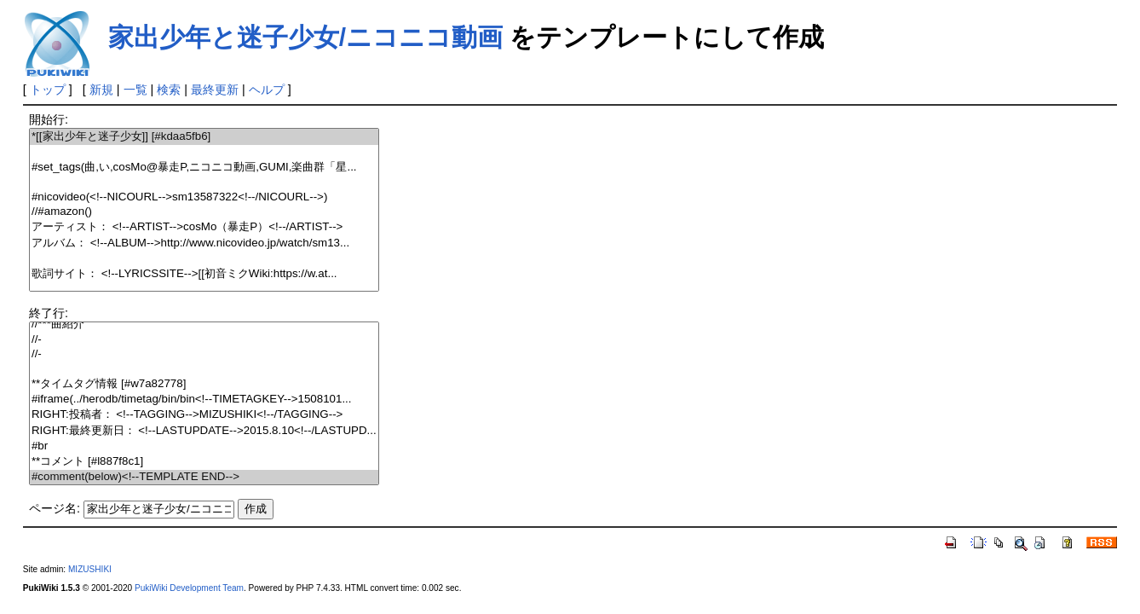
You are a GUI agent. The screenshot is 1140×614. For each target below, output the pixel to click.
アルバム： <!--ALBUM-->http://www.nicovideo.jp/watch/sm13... (204, 243)
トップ (48, 89)
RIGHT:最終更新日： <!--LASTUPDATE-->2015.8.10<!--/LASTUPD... (204, 431)
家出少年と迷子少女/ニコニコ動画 (305, 37)
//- (204, 340)
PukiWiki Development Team (189, 588)
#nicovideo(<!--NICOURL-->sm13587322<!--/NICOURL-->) (204, 197)
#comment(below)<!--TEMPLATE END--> (204, 477)
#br (204, 446)
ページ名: (54, 508)
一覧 (135, 89)
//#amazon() (204, 212)
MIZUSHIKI (90, 569)
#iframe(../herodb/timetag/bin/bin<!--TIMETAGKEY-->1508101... (204, 399)
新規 (101, 89)
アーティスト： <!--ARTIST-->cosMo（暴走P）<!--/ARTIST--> (204, 227)
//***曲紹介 (204, 324)
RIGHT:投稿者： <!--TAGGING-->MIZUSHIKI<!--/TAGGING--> (204, 415)
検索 (169, 89)
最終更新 (215, 89)
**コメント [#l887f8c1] (204, 462)
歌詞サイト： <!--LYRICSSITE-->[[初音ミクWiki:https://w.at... (204, 274)
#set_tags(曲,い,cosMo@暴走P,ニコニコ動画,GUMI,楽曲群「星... (204, 167)
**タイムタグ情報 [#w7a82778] (204, 384)
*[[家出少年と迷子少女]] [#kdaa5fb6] (204, 137)
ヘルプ (267, 89)
